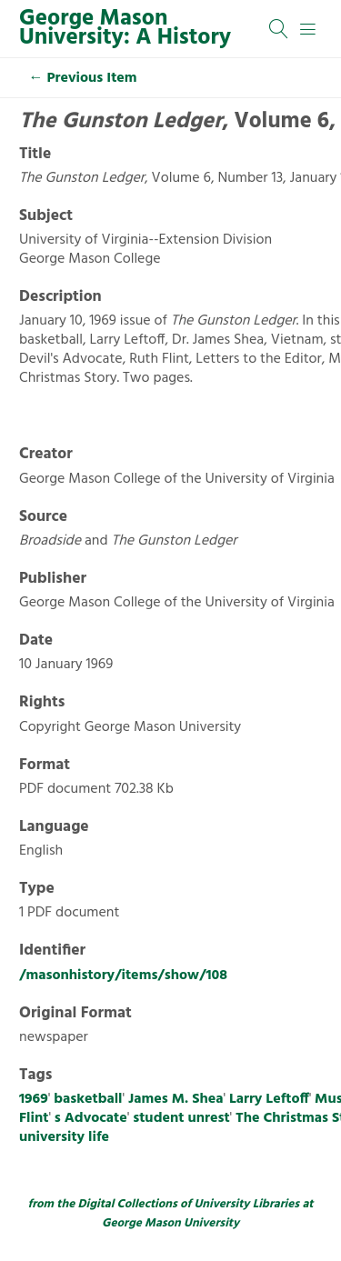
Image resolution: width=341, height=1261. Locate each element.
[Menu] (308, 29)
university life (64, 1137)
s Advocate (91, 1118)
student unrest (181, 1118)
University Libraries (246, 1204)
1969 (33, 1099)
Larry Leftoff (269, 1099)
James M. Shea (175, 1099)
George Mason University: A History (125, 28)
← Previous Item (83, 78)
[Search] (279, 29)
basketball (88, 1099)
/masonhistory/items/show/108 (123, 975)
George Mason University (170, 1223)
